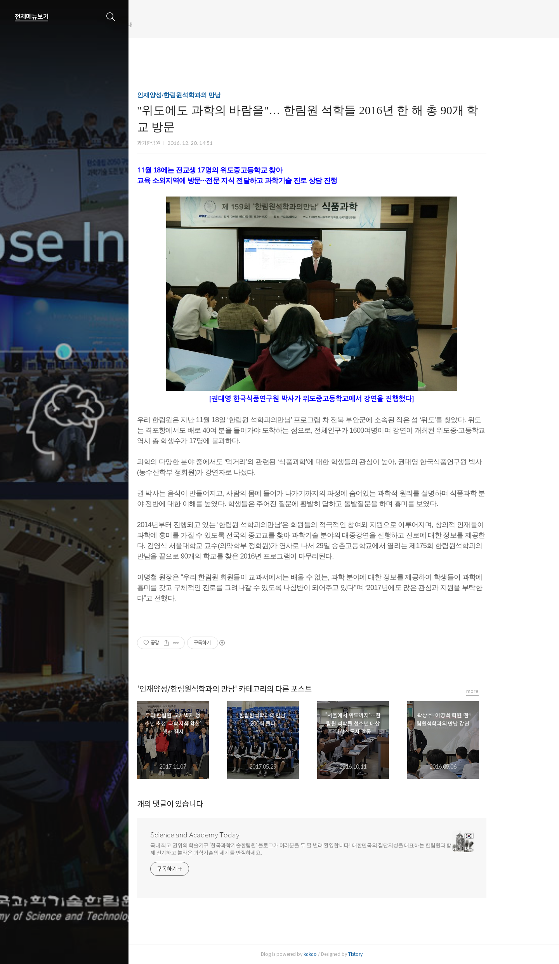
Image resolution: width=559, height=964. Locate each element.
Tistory (387, 954)
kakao (342, 954)
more (504, 691)
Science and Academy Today (226, 835)
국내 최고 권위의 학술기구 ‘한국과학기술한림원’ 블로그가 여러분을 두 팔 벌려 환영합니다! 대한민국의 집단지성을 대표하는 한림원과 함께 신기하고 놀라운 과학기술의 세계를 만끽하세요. (333, 849)
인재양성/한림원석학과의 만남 (211, 95)
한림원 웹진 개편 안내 (172, 24)
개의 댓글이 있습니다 (202, 804)
